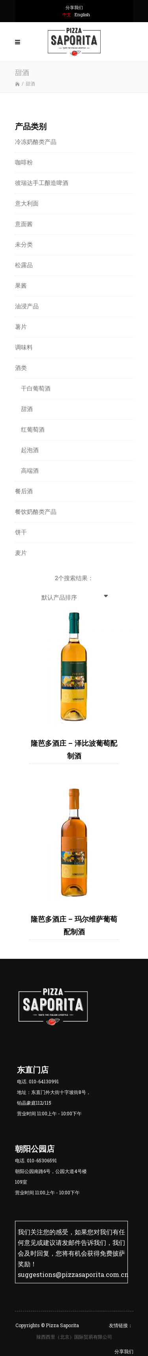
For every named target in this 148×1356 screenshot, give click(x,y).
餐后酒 (24, 491)
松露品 (24, 265)
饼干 (21, 532)
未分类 (24, 244)
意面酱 (24, 224)
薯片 (21, 326)
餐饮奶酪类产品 (35, 511)
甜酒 (27, 409)
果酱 (21, 285)
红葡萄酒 (33, 429)
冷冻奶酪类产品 (35, 141)
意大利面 (27, 203)
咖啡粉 (24, 162)
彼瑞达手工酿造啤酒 (41, 183)
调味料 (24, 347)
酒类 (21, 368)
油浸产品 (27, 306)
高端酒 (30, 470)
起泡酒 (30, 450)
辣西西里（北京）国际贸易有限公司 (74, 1336)
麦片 (21, 552)
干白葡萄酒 (36, 388)
